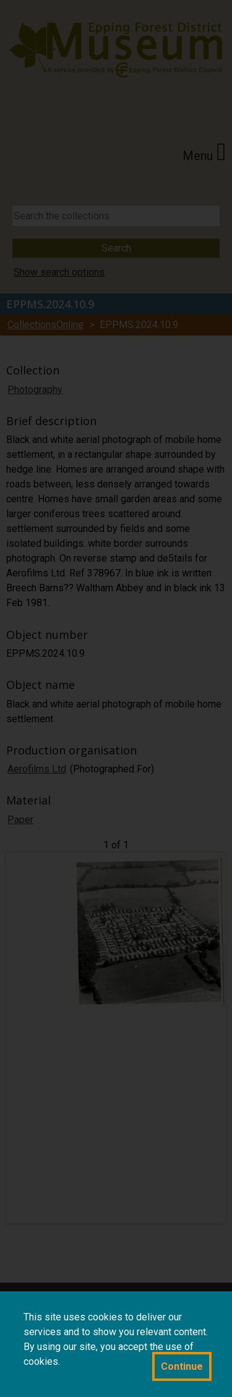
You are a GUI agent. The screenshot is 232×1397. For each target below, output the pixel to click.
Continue (182, 1366)
